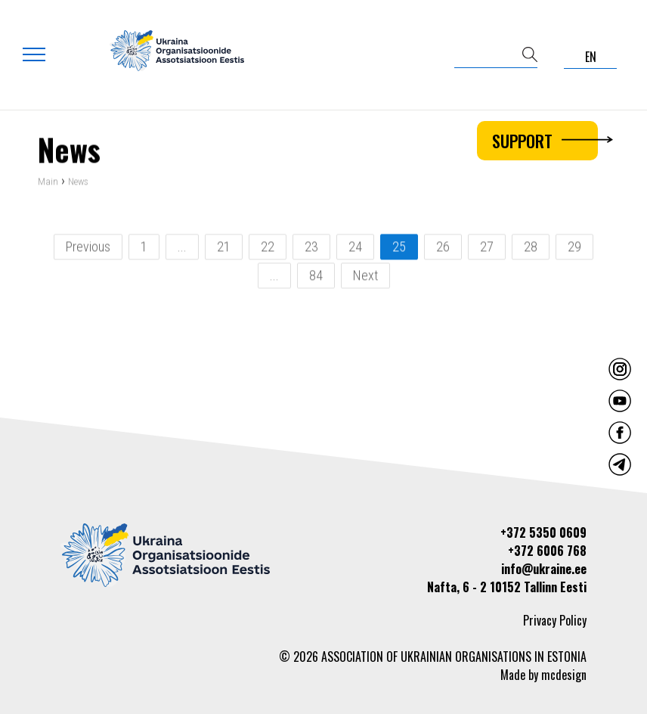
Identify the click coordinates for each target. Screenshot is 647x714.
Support (545, 141)
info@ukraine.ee (544, 569)
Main (48, 182)
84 (316, 276)
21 (224, 248)
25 (399, 248)
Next (365, 276)
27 (487, 248)
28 (530, 248)
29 (574, 248)
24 (355, 248)
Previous (88, 248)
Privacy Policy (555, 620)
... (182, 248)
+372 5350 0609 (543, 532)
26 (443, 248)
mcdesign (564, 675)
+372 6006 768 (547, 551)
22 (267, 248)
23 (311, 248)
